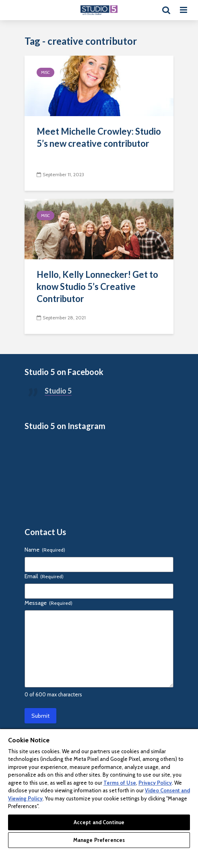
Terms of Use (119, 782)
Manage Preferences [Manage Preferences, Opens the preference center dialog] (99, 840)
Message (48, 602)
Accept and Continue (99, 822)
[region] (99, 789)
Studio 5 (58, 390)
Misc (45, 72)
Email (44, 576)
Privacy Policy (155, 782)
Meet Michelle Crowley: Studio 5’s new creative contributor (99, 137)
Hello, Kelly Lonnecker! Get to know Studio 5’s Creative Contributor (97, 286)
